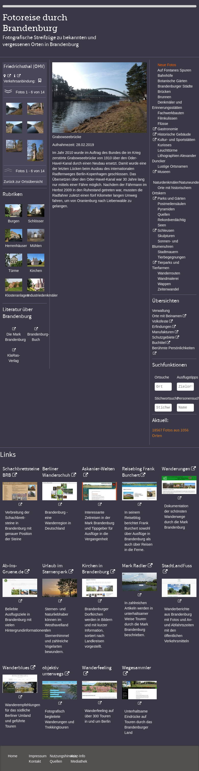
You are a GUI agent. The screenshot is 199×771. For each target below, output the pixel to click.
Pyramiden (166, 209)
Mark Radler (134, 566)
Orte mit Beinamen (167, 316)
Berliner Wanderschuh (56, 472)
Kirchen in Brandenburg (95, 569)
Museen (163, 172)
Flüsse (163, 124)
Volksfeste (160, 321)
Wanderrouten (169, 273)
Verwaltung (161, 311)
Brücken (164, 92)
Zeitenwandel (168, 289)
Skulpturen (166, 236)
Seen (162, 225)
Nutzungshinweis (63, 756)
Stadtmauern (168, 252)
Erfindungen (161, 327)
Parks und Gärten (171, 198)
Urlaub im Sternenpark (54, 569)
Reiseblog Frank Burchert (138, 472)
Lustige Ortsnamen (173, 166)
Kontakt (35, 761)
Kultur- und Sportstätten (176, 140)
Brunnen (164, 97)
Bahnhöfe (165, 76)
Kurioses (164, 145)
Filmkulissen (167, 118)
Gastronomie (167, 129)
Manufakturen (163, 332)
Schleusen (165, 230)
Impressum (37, 756)
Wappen (164, 284)
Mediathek (79, 761)
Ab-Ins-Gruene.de (13, 569)
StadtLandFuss (177, 566)
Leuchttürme (168, 150)
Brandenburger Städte (175, 86)
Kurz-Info (78, 756)
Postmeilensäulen (172, 204)
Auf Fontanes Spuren (174, 70)
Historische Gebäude (174, 134)
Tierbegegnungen (171, 257)
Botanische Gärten (172, 81)
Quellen (164, 214)
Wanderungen (176, 469)
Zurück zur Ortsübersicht (23, 182)
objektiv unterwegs (52, 671)
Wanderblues (16, 668)
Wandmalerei (168, 279)
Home (12, 756)
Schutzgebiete (163, 337)
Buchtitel (159, 343)
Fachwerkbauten (171, 113)
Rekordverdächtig (172, 220)
